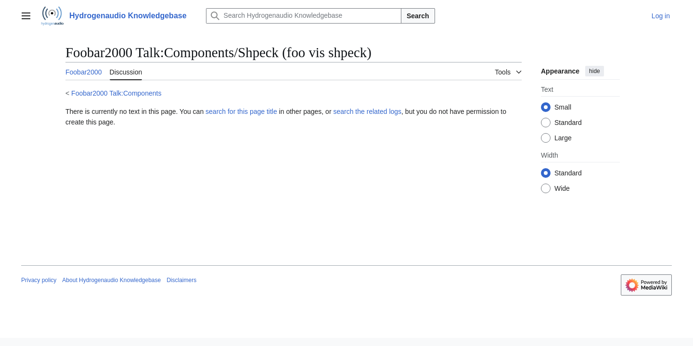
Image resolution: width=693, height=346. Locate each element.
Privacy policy (38, 280)
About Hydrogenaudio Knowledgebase (111, 280)
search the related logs (367, 111)
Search (418, 16)
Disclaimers (181, 280)
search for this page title (241, 111)
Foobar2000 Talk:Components (116, 93)
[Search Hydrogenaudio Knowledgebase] (303, 16)
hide (594, 71)
